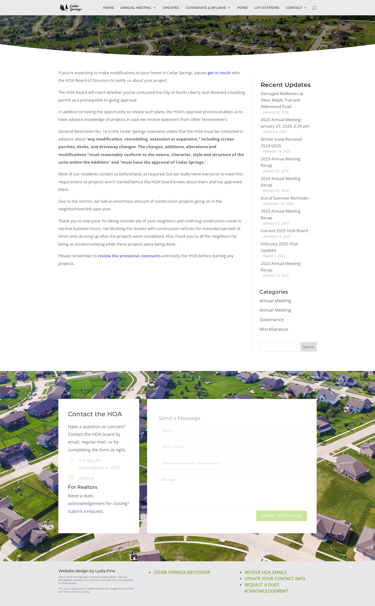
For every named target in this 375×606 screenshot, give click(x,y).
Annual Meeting (275, 300)
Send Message (281, 515)
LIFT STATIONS (266, 8)
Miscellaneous (273, 329)
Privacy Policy (126, 588)
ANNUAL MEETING (135, 8)
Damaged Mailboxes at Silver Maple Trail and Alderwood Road (282, 100)
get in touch (219, 72)
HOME (108, 8)
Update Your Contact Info (274, 578)
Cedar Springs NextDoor (182, 572)
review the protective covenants (129, 255)
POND (242, 8)
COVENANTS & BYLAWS (206, 8)
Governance (271, 319)
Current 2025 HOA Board (284, 230)
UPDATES (171, 8)
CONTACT (294, 8)
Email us (86, 478)
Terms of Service (72, 591)
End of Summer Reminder (285, 198)
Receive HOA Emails (265, 572)
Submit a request (85, 511)
